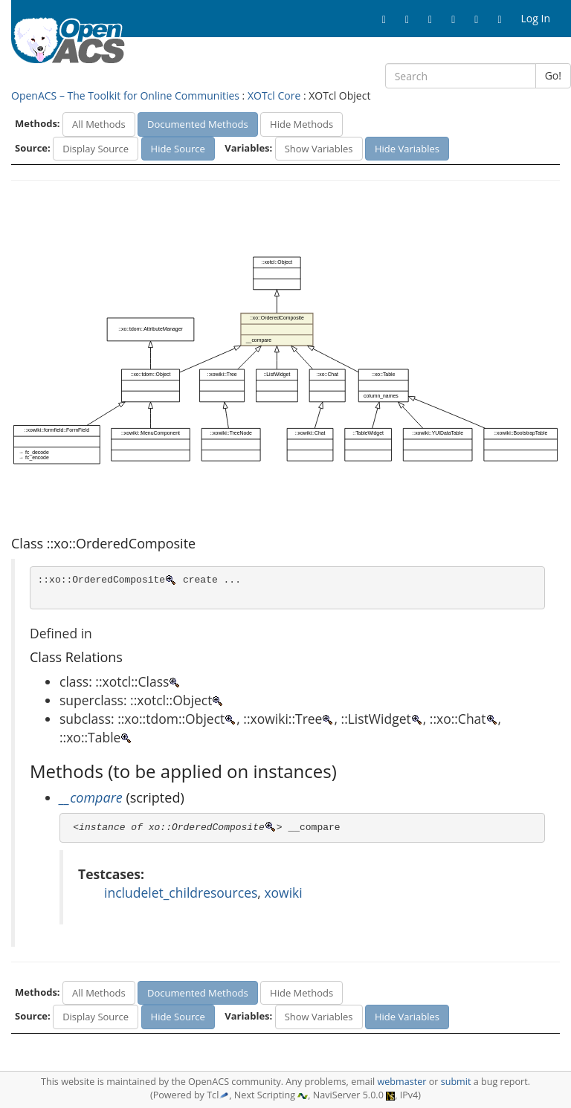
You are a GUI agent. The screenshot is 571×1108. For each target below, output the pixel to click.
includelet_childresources (180, 892)
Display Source (95, 148)
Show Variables (319, 148)
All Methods (99, 124)
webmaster (401, 1081)
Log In (535, 18)
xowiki (283, 892)
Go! (553, 75)
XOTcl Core (274, 95)
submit (456, 1081)
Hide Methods (301, 124)
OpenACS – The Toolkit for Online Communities (125, 95)
